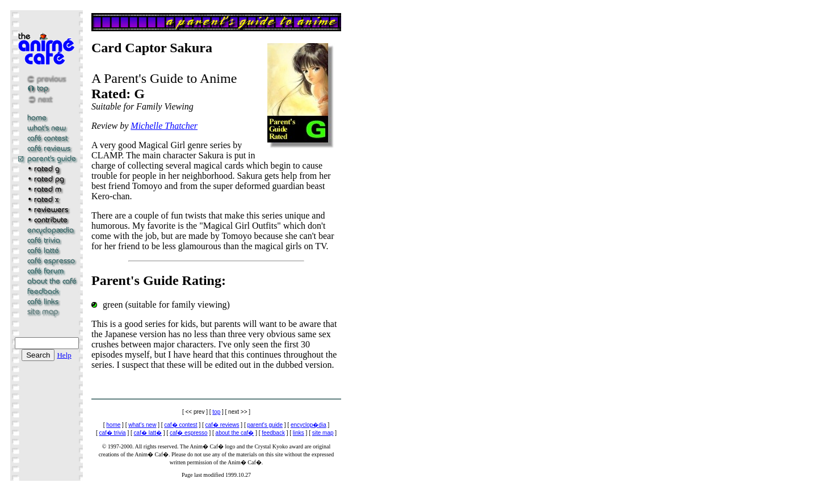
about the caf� (235, 433)
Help (64, 355)
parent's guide (265, 425)
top (216, 412)
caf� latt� (148, 433)
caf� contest (180, 425)
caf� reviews (222, 425)
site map (323, 433)
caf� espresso (189, 433)
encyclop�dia (308, 425)
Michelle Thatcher (164, 126)
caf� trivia (112, 433)
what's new (142, 425)
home (113, 425)
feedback (273, 433)
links (298, 433)
